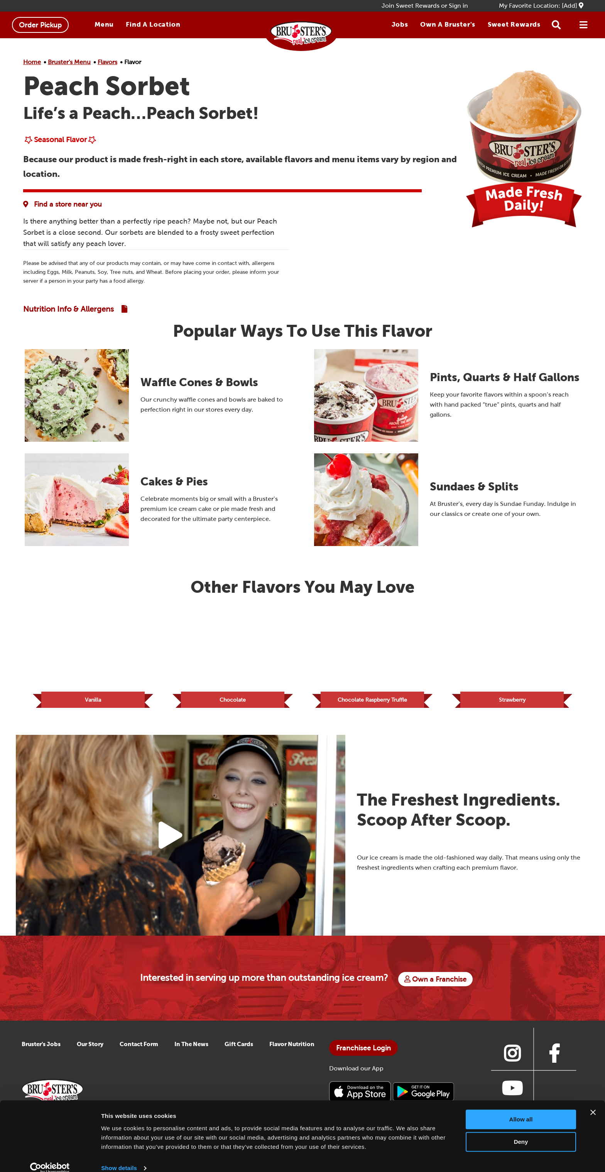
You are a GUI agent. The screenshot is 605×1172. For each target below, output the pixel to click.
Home (32, 62)
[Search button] (556, 25)
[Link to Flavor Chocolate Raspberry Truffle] (372, 659)
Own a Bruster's (447, 24)
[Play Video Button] (170, 841)
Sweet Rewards (514, 24)
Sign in (458, 5)
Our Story (90, 1049)
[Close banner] (593, 1101)
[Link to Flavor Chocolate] (232, 659)
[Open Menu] (583, 25)
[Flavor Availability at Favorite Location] (64, 204)
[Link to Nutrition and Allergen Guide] (75, 309)
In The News (191, 1049)
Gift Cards (239, 1049)
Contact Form (139, 1049)
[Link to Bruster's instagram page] (512, 1059)
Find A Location (153, 24)
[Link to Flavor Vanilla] (93, 659)
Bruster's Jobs (41, 1049)
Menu (104, 24)
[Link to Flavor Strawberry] (512, 659)
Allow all (521, 1108)
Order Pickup (40, 25)
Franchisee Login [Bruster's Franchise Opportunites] (363, 1054)
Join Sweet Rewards (410, 5)
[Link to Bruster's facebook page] (554, 1059)
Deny (521, 1130)
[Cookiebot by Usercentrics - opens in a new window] (50, 1157)
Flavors (107, 62)
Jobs (400, 24)
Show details (119, 1156)
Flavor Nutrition (291, 1049)
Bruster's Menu (69, 62)
